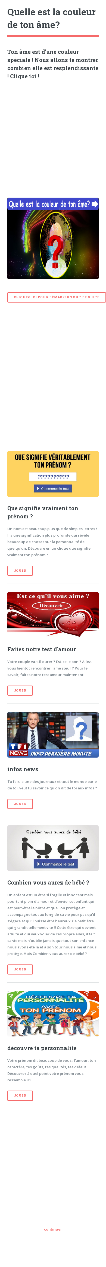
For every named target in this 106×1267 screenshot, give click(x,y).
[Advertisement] (51, 137)
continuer (53, 1229)
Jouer (20, 570)
